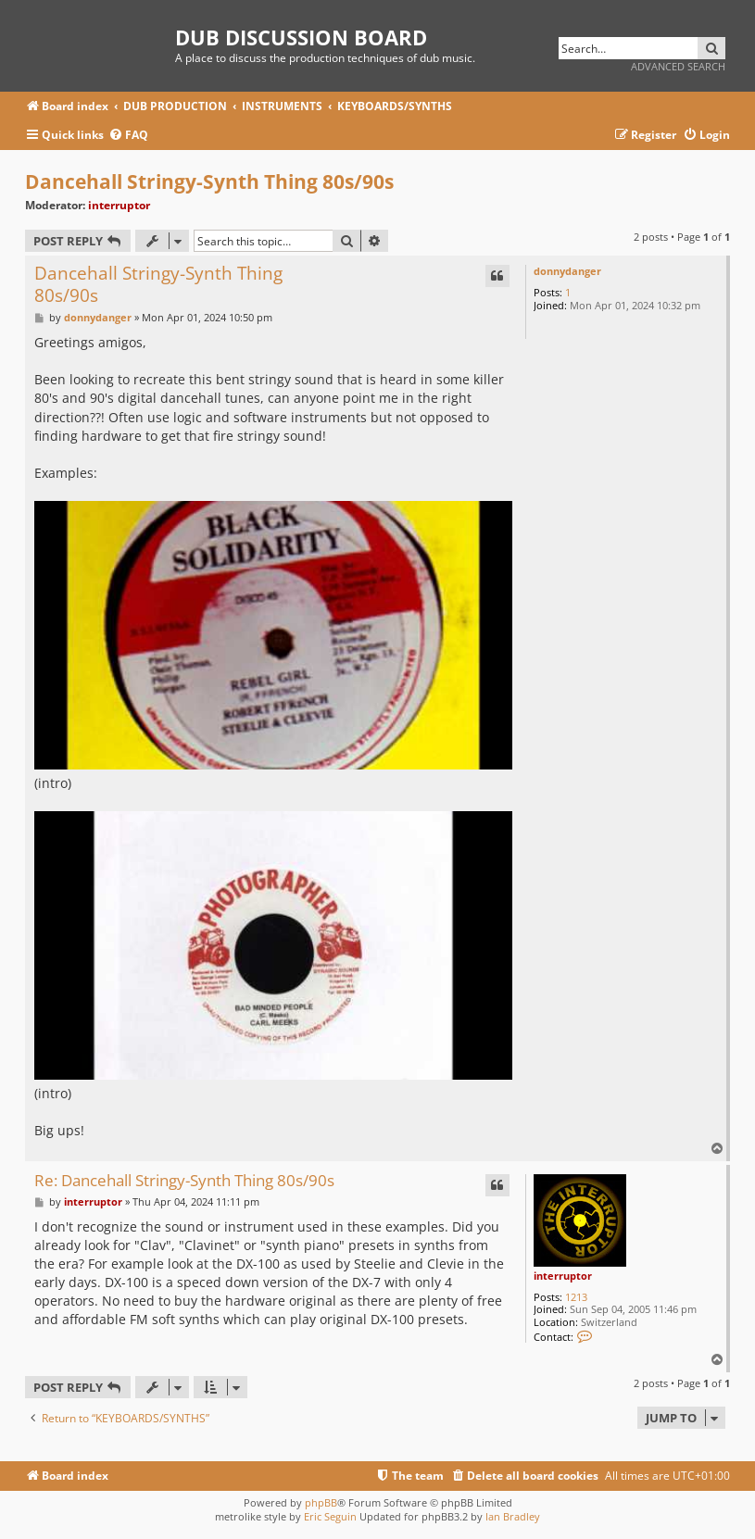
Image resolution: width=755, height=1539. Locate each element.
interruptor (119, 205)
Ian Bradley (512, 1516)
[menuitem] (128, 135)
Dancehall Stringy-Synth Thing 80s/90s (209, 181)
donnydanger (567, 271)
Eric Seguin (330, 1516)
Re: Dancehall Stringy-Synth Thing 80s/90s (184, 1181)
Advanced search (678, 66)
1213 (576, 1297)
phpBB (321, 1502)
